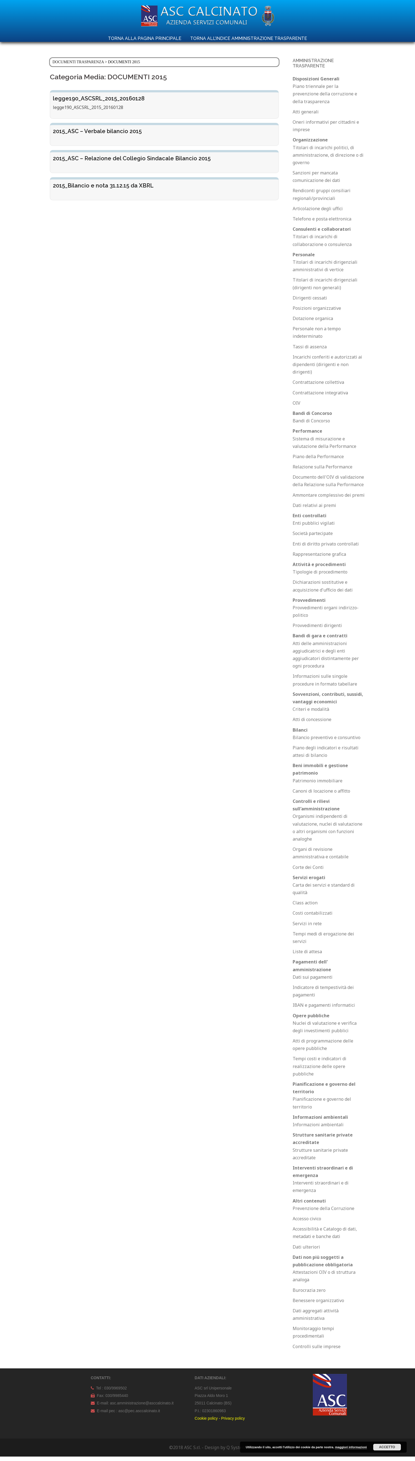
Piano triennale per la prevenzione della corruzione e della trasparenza (325, 98)
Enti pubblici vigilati (314, 527)
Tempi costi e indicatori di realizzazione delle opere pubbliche (319, 1070)
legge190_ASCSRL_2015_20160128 (99, 103)
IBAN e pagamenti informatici (324, 1009)
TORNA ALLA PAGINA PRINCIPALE (144, 38)
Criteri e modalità (311, 714)
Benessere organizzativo (318, 1305)
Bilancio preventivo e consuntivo (326, 742)
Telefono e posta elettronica (322, 223)
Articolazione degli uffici (318, 213)
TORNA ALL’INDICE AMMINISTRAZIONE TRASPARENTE (248, 38)
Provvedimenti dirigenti (317, 630)
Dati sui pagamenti (312, 981)
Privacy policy (233, 1423)
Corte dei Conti (308, 872)
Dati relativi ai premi (314, 510)
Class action (305, 907)
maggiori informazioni (351, 1447)
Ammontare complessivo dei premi (329, 499)
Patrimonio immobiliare (317, 785)
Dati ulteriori (306, 1251)
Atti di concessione (312, 724)
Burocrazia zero (309, 1295)
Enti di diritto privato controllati (326, 548)
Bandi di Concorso (311, 425)
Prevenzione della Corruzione (323, 1213)
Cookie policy (206, 1423)
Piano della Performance (318, 461)
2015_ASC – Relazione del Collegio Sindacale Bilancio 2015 (132, 162)
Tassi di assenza (310, 351)
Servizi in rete (307, 928)
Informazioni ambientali (318, 1129)
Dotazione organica (313, 323)
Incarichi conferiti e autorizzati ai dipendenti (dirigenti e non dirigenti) (327, 368)
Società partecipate (313, 538)
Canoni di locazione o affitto (321, 795)
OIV (296, 407)
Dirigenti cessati (310, 302)
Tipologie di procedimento (320, 576)
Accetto (387, 1447)
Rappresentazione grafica (319, 559)
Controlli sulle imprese (317, 1351)
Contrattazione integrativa (320, 397)
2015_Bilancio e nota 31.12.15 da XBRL (103, 190)
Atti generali (306, 116)
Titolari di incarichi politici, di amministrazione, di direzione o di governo (328, 159)
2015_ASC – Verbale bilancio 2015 (97, 135)
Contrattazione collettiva (318, 387)
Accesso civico (307, 1223)
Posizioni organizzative (317, 313)
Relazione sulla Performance (322, 471)
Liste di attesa (307, 956)
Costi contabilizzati (312, 917)
